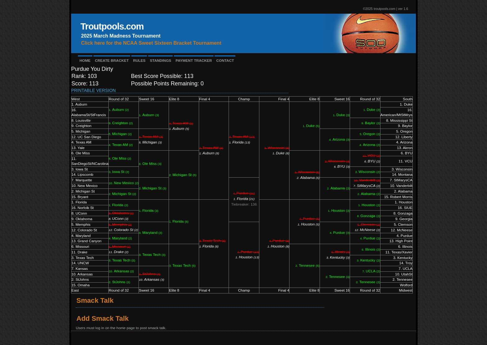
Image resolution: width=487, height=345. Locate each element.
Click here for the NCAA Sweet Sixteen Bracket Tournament (151, 43)
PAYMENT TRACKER (193, 60)
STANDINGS (160, 60)
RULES (139, 60)
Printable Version (93, 90)
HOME (85, 60)
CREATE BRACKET (112, 60)
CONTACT (225, 60)
